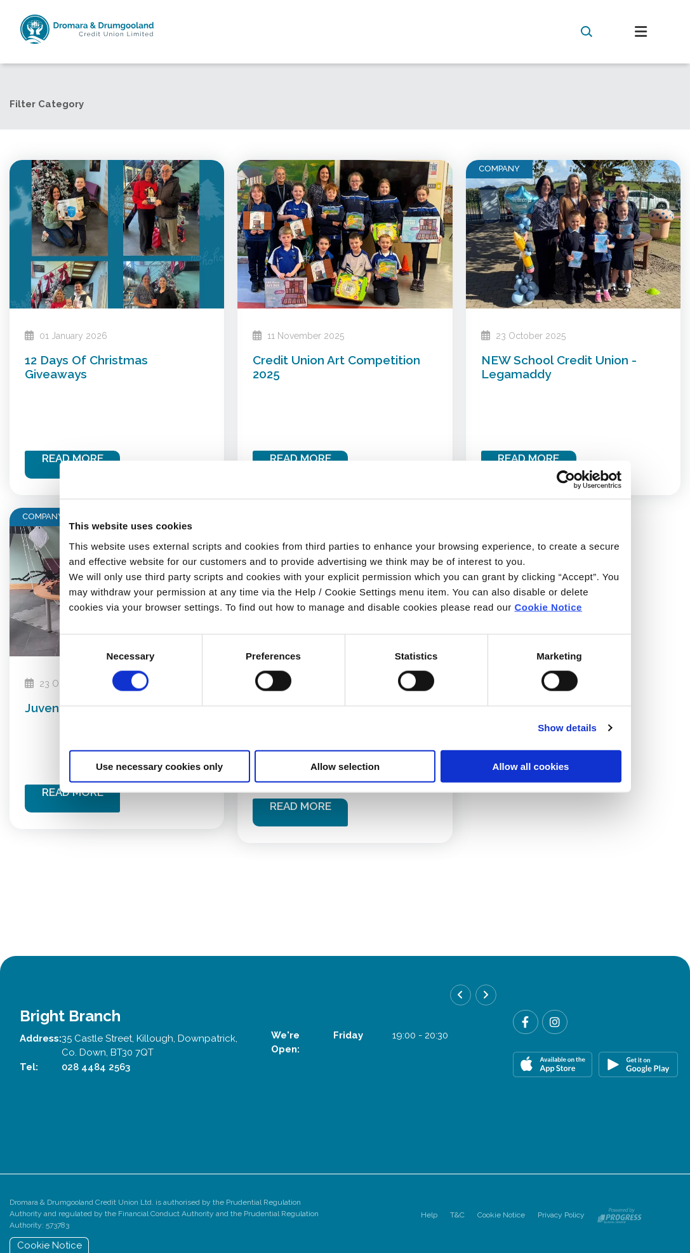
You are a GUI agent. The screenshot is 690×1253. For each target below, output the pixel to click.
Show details (567, 727)
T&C (457, 1214)
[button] (586, 32)
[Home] (280, 31)
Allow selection (345, 765)
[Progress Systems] (619, 1215)
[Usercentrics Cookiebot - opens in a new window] (565, 479)
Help (429, 1214)
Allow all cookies (531, 765)
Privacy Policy (561, 1214)
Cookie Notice (548, 606)
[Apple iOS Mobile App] (552, 1064)
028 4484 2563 (96, 1067)
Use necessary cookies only (159, 765)
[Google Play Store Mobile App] (638, 1064)
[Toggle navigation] (641, 32)
